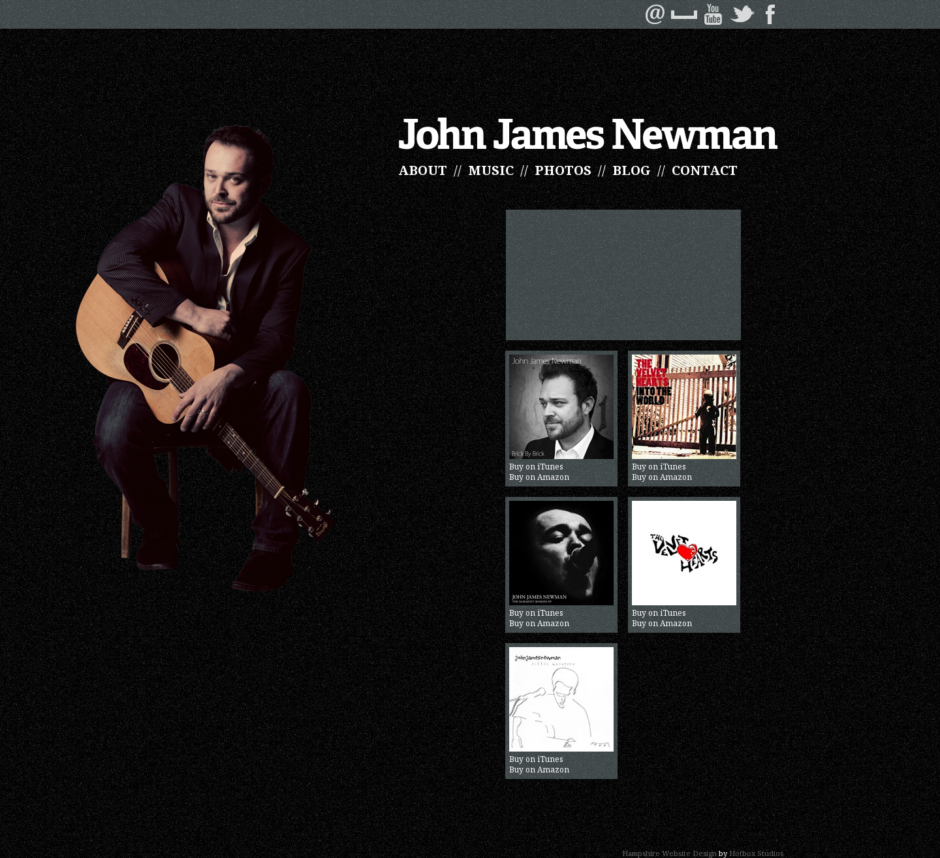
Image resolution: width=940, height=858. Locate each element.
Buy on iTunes (561, 413)
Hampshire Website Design (669, 853)
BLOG (631, 170)
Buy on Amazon (539, 477)
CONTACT (705, 170)
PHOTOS (563, 170)
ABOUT (422, 170)
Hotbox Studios (756, 853)
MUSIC (491, 170)
